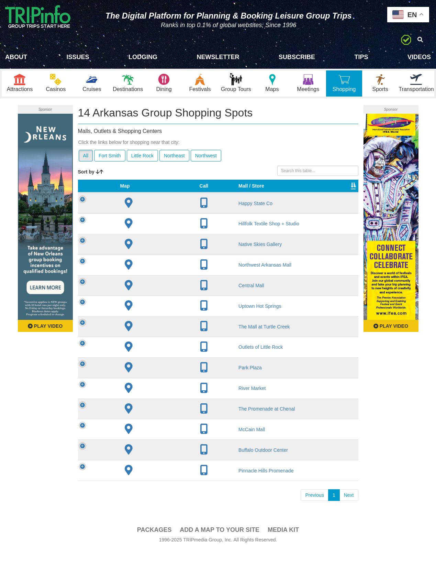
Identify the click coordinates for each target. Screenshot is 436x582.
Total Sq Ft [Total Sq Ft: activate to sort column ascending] (288, 191)
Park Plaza (134, 388)
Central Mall (135, 306)
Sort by (90, 173)
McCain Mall (136, 455)
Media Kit (283, 562)
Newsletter (218, 57)
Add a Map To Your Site (219, 562)
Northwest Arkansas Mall (133, 282)
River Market (136, 409)
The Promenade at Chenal (135, 432)
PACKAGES (154, 562)
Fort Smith (110, 157)
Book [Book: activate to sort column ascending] (342, 194)
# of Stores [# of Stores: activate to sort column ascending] (195, 191)
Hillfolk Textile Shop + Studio (137, 235)
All (86, 157)
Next (349, 527)
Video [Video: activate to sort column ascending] (316, 194)
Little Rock (142, 157)
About (16, 57)
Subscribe (297, 57)
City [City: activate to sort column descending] (162, 194)
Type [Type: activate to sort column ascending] (258, 194)
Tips (361, 57)
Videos (419, 57)
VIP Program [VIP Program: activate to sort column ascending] (228, 191)
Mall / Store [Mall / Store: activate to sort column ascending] (129, 191)
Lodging (142, 57)
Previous (314, 527)
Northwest (206, 157)
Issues (77, 57)
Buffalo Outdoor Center (131, 479)
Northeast (174, 157)
